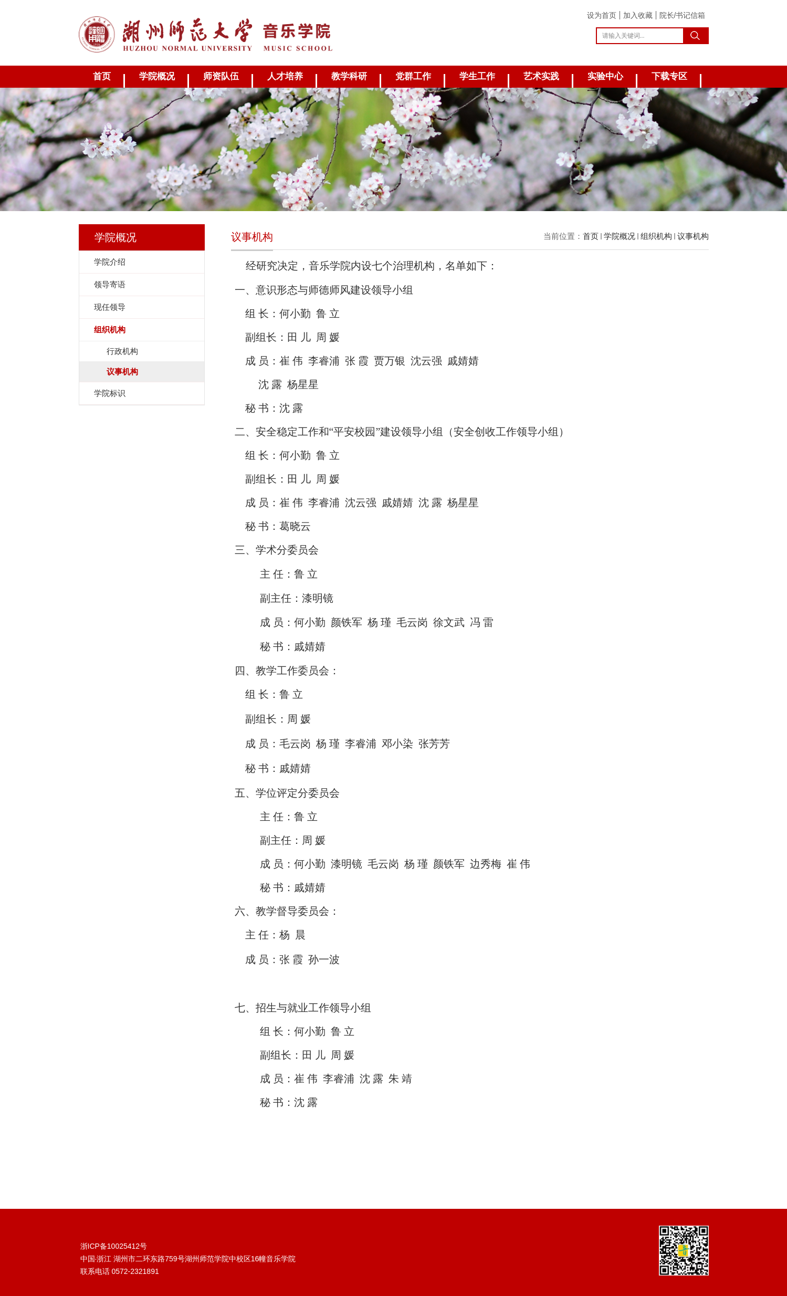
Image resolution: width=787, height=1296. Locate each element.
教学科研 (349, 76)
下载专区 (669, 76)
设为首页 (601, 15)
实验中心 (605, 76)
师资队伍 (221, 76)
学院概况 (157, 76)
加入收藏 (638, 15)
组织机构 (656, 236)
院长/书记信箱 (682, 15)
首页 (102, 76)
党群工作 (413, 76)
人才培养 (285, 76)
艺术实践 (541, 76)
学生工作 (477, 76)
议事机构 (693, 236)
